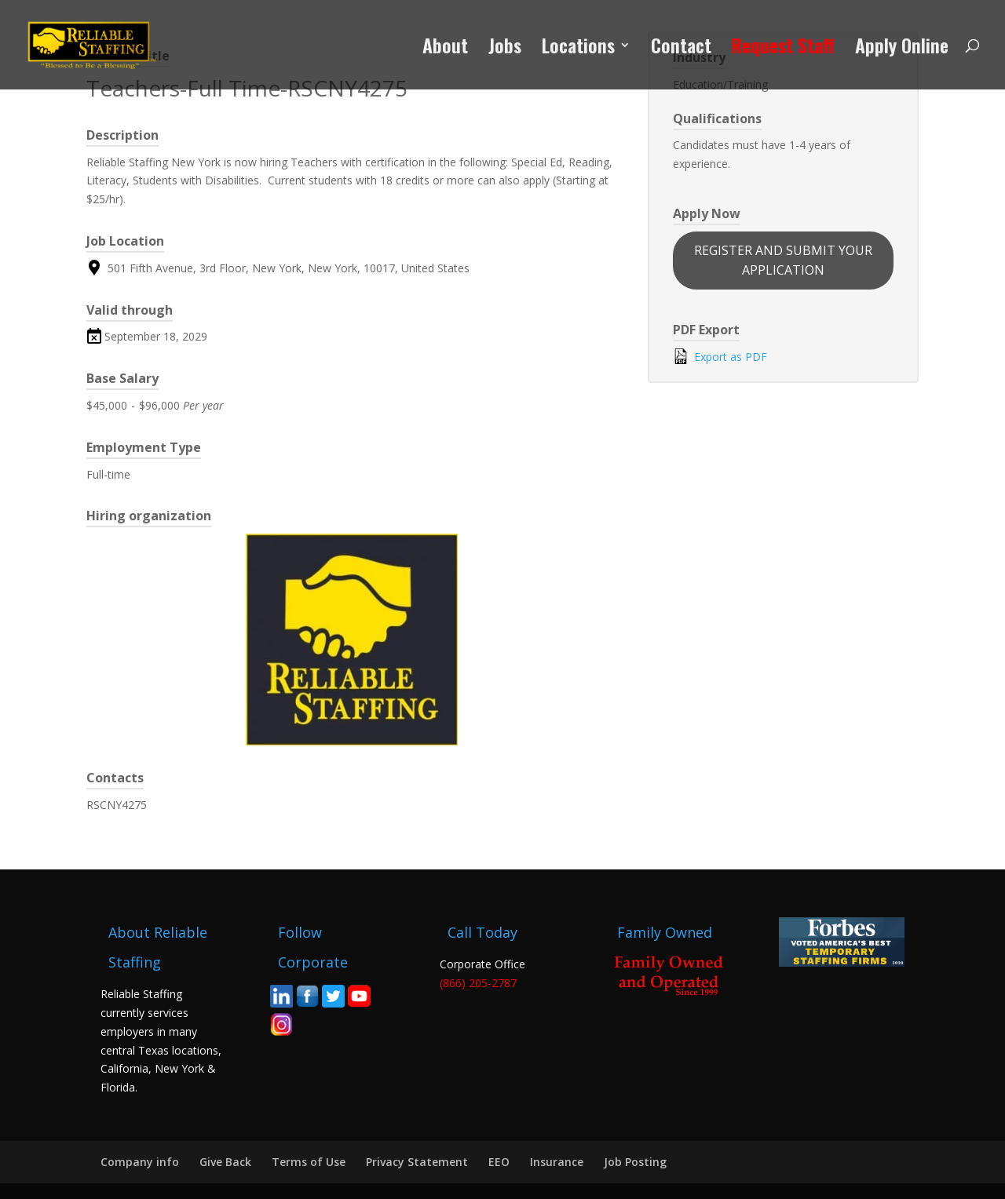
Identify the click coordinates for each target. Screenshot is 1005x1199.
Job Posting (635, 1161)
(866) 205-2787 (478, 982)
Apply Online (901, 49)
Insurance (556, 1161)
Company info (139, 1161)
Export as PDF (720, 356)
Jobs (504, 49)
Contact (681, 49)
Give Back (225, 1161)
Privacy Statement (417, 1161)
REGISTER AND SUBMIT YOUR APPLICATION (783, 260)
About (445, 49)
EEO (499, 1161)
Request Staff (783, 49)
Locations (578, 49)
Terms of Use (308, 1161)
